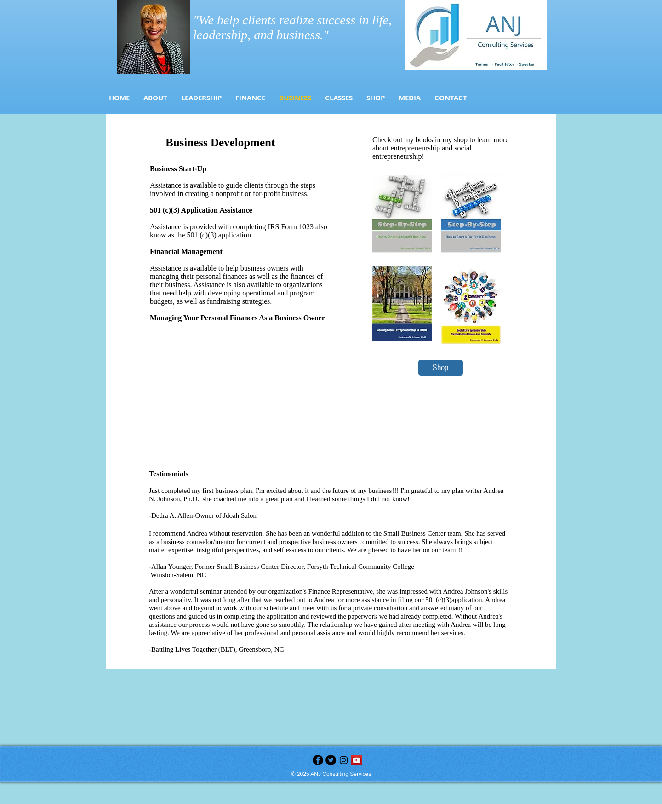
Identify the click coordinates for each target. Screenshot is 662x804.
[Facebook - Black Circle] (318, 760)
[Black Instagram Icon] (343, 760)
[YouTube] (356, 760)
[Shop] (440, 368)
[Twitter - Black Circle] (330, 760)
